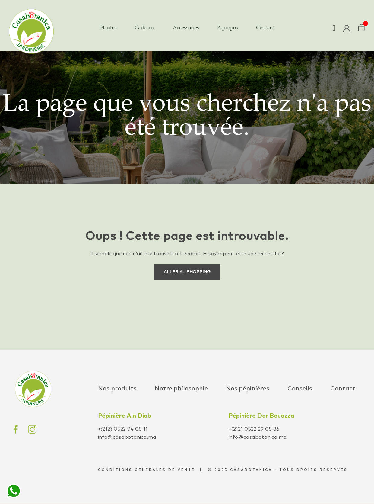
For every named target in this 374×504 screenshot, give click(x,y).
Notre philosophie (181, 388)
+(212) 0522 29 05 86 (254, 429)
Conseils (299, 388)
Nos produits (117, 388)
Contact (342, 388)
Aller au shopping (187, 272)
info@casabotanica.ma (127, 437)
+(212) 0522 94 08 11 (122, 429)
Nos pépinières (247, 388)
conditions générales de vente (146, 470)
